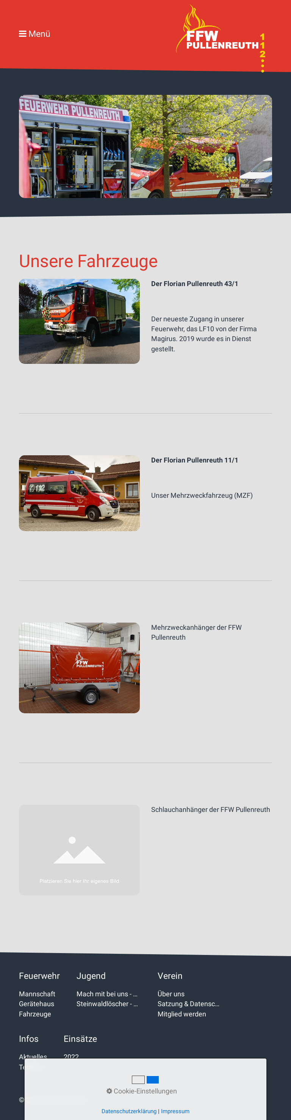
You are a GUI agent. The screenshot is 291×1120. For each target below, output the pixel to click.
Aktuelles (33, 1057)
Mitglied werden (182, 1014)
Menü (39, 34)
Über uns (171, 994)
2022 (71, 1057)
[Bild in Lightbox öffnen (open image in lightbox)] (79, 321)
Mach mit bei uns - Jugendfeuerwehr (109, 994)
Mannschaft (37, 994)
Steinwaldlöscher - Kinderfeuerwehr (109, 1004)
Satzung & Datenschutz (190, 1004)
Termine (31, 1067)
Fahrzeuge (35, 1014)
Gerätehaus (36, 1004)
